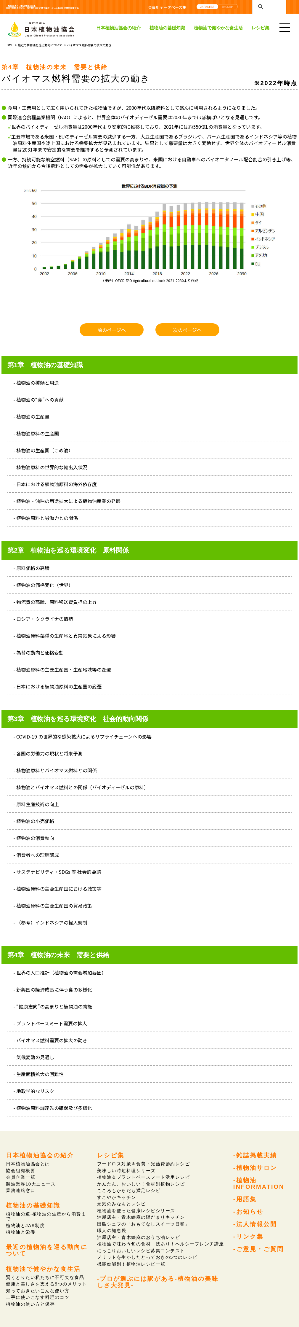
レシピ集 (260, 28)
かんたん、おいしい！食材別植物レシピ (140, 1183)
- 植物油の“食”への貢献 (38, 399)
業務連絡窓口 (20, 1190)
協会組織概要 (20, 1170)
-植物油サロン (255, 1167)
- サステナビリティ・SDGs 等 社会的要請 (57, 871)
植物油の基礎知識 (167, 28)
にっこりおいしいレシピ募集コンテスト (140, 1249)
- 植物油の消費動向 (33, 837)
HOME (8, 45)
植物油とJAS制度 (25, 1224)
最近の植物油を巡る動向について (40, 45)
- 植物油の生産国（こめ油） (43, 450)
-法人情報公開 (255, 1223)
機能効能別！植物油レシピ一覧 (131, 1263)
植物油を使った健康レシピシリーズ (136, 1210)
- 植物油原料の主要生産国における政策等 (57, 888)
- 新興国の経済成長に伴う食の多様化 (52, 989)
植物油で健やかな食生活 (218, 28)
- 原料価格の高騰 (31, 568)
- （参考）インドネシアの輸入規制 (50, 922)
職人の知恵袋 (111, 1229)
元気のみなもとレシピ (121, 1203)
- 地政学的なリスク (33, 1090)
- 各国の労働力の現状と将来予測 (48, 753)
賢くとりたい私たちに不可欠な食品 (44, 1276)
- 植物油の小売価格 (33, 821)
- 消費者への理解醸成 (36, 854)
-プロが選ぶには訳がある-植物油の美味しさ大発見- (157, 1280)
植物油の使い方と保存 (30, 1303)
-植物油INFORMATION (259, 1183)
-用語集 (245, 1198)
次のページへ (187, 329)
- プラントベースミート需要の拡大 (50, 1023)
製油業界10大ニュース (30, 1183)
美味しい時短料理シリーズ (126, 1170)
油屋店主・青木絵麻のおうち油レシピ (138, 1236)
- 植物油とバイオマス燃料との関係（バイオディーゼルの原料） (81, 787)
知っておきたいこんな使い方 (37, 1289)
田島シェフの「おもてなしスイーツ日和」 (143, 1223)
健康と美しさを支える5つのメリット (46, 1283)
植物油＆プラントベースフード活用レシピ (143, 1177)
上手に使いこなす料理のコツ (37, 1296)
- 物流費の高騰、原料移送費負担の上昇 (55, 601)
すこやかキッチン (116, 1196)
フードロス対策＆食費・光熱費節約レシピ (143, 1163)
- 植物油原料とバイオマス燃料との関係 (55, 770)
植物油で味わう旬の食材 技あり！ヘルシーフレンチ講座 (160, 1243)
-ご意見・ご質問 (259, 1248)
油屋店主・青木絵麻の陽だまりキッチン (140, 1216)
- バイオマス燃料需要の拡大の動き (50, 1040)
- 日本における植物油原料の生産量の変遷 (57, 686)
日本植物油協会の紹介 (118, 28)
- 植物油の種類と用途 (36, 382)
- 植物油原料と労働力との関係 (45, 517)
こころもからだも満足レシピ (128, 1190)
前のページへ (111, 329)
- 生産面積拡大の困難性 (38, 1074)
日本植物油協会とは (28, 1163)
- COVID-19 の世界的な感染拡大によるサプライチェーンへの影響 (82, 736)
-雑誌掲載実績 (255, 1155)
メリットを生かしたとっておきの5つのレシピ (147, 1256)
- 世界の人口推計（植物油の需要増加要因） (59, 972)
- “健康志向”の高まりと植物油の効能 (52, 1006)
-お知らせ (249, 1211)
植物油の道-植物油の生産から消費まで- (46, 1216)
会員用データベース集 (167, 7)
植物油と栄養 (20, 1231)
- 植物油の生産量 (31, 416)
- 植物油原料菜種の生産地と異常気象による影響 (64, 635)
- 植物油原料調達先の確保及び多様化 (52, 1107)
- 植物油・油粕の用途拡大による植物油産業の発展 (66, 501)
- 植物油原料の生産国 (36, 433)
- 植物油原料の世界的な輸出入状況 (50, 467)
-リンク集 (249, 1235)
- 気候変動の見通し (33, 1057)
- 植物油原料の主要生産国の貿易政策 (52, 905)
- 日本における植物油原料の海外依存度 (55, 484)
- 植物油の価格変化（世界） (43, 584)
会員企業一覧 (20, 1177)
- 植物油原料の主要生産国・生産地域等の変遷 (62, 669)
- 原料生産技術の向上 (36, 804)
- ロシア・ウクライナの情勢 (43, 618)
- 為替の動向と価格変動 (38, 652)
